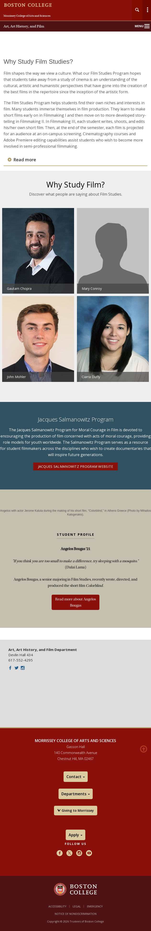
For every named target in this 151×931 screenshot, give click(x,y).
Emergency (95, 906)
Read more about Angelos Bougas (75, 602)
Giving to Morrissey (75, 810)
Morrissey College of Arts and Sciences (27, 15)
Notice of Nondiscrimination (76, 913)
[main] (75, 346)
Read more (24, 159)
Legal (77, 906)
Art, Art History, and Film (24, 26)
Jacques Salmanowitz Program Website (75, 466)
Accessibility (57, 906)
